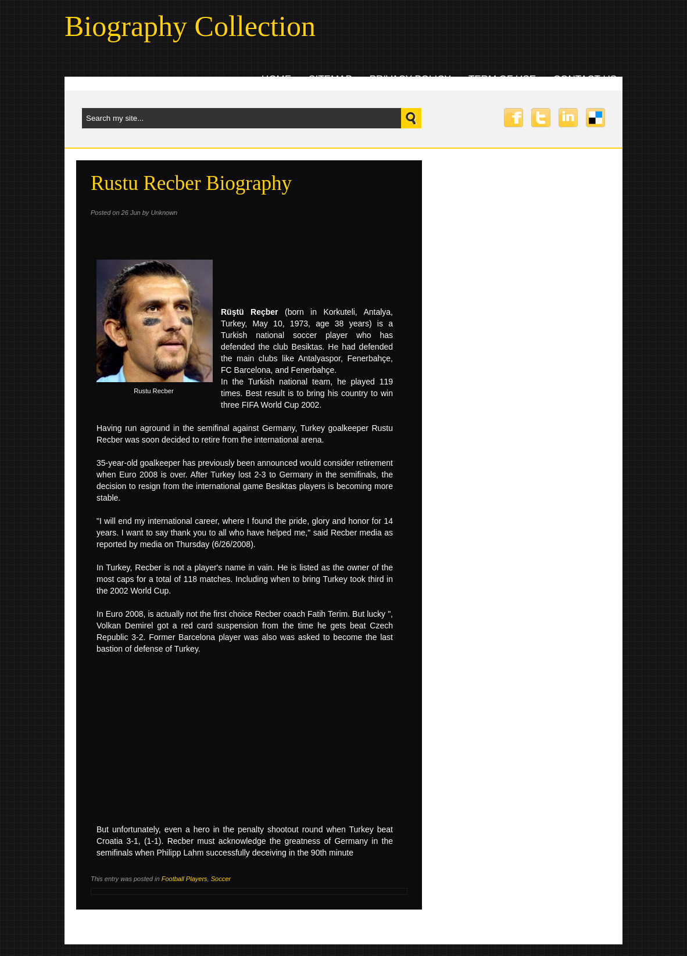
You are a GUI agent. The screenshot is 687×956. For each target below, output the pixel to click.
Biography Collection (190, 26)
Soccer (221, 878)
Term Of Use (502, 79)
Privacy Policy (410, 79)
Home (276, 79)
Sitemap (330, 79)
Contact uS (585, 79)
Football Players (184, 878)
